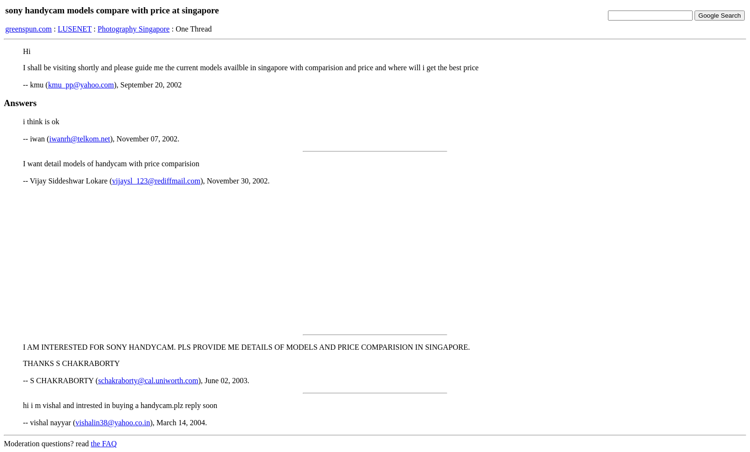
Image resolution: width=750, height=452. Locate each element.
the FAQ (104, 444)
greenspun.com (28, 29)
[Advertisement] (375, 260)
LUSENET (75, 29)
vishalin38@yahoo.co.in (113, 423)
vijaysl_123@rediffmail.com (156, 181)
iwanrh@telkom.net (79, 139)
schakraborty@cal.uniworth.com (148, 381)
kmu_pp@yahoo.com (81, 85)
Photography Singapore (134, 29)
